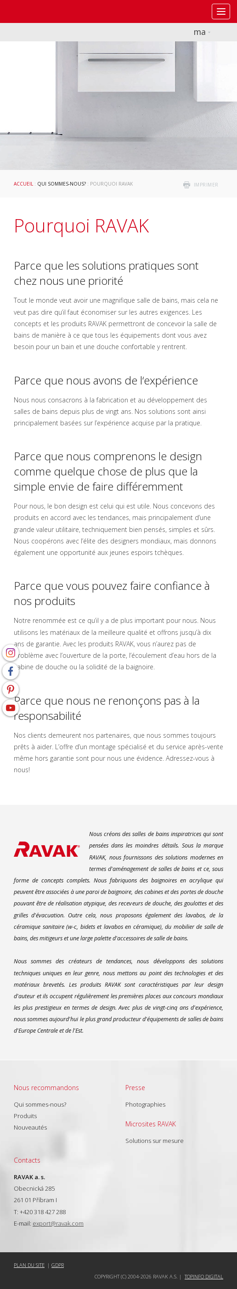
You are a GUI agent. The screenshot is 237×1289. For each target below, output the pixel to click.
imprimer (206, 184)
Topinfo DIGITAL (204, 1276)
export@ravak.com (58, 1223)
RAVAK (34, 11)
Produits (25, 1116)
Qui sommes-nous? (61, 184)
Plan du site (29, 1264)
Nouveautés (30, 1127)
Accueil (23, 184)
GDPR (57, 1264)
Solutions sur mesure (154, 1140)
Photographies (145, 1104)
